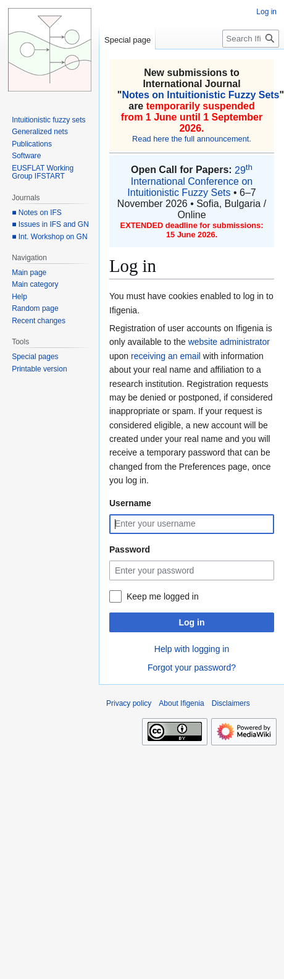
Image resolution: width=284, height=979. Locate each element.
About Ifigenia (181, 703)
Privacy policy (128, 703)
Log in (192, 622)
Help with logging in (191, 649)
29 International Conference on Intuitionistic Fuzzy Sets (190, 181)
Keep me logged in (163, 596)
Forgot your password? (192, 667)
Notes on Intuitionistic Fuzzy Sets (200, 95)
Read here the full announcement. (191, 138)
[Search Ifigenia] (250, 39)
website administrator (229, 342)
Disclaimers (231, 703)
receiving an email (166, 356)
